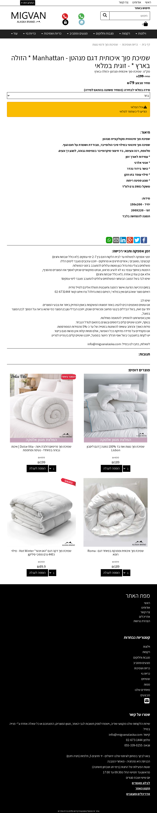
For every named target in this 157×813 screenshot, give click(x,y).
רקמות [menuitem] (124, 33)
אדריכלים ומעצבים (138, 793)
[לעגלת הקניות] (145, 24)
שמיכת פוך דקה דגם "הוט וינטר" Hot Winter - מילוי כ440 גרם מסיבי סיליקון (41, 552)
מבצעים (145, 694)
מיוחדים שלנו (142, 689)
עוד (14, 33)
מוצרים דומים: (139, 370)
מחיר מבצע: (142, 83)
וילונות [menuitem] (141, 33)
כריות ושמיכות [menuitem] (51, 33)
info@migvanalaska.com (126, 734)
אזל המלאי (137, 107)
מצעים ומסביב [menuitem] (77, 33)
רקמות (146, 651)
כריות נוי (145, 673)
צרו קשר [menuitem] (123, 2)
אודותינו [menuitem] (136, 2)
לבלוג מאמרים (141, 782)
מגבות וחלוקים (141, 657)
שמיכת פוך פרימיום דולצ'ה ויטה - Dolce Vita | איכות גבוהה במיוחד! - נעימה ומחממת (41, 448)
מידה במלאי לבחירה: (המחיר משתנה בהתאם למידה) (117, 90)
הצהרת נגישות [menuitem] (142, 620)
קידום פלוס (74, 810)
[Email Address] (146, 701)
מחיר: (143, 76)
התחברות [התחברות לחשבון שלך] (27, 3)
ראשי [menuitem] (148, 2)
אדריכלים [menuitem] (144, 616)
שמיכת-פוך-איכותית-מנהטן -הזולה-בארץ (117, 71)
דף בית (146, 44)
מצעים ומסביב (141, 662)
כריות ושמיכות (130, 44)
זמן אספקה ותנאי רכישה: (131, 251)
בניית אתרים (63, 810)
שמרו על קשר (139, 713)
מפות (147, 684)
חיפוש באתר (142, 8)
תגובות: (144, 354)
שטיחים (145, 678)
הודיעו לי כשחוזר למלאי (133, 111)
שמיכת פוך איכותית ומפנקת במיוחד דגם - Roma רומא (116, 552)
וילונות (146, 646)
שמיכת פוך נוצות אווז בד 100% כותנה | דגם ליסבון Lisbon (116, 448)
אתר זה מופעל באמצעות (78, 810)
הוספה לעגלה (112, 468)
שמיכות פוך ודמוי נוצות (105, 44)
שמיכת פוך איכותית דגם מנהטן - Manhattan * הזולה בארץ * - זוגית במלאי (80, 61)
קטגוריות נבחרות (137, 636)
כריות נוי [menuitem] (29, 33)
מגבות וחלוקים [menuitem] (103, 33)
